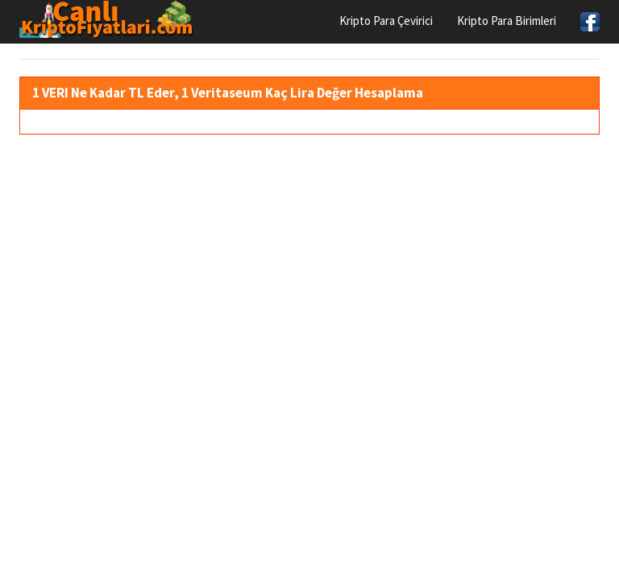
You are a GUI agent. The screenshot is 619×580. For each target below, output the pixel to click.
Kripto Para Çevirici (386, 20)
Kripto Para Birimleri (506, 20)
